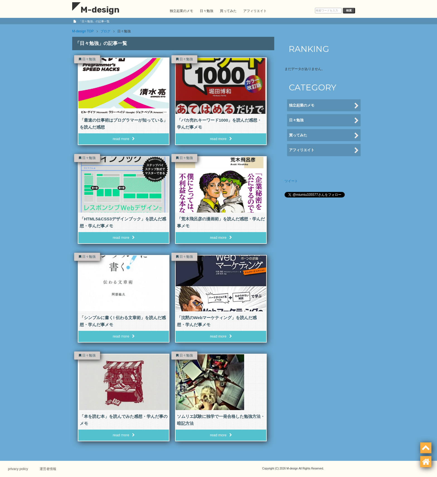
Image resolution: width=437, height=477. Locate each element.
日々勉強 (206, 11)
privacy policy (18, 469)
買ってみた (228, 11)
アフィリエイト (255, 11)
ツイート (291, 181)
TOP (83, 31)
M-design (96, 10)
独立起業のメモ (181, 11)
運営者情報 (48, 469)
